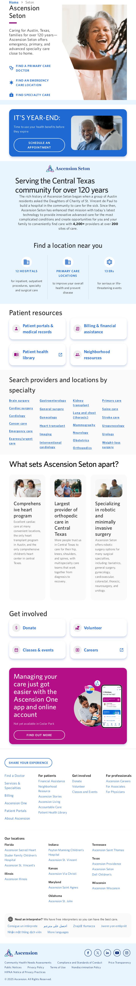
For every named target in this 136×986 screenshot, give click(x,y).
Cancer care (18, 423)
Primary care (111, 400)
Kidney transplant (81, 403)
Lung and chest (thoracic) (84, 415)
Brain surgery (19, 400)
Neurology (80, 432)
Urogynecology (113, 425)
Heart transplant (52, 425)
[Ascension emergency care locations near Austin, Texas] (109, 277)
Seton (29, 2)
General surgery (52, 409)
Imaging (46, 434)
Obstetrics (81, 440)
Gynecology (48, 417)
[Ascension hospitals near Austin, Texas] (26, 277)
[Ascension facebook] (88, 953)
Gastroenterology (53, 400)
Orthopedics (82, 447)
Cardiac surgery (21, 408)
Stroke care (110, 417)
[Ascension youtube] (117, 953)
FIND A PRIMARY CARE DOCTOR (30, 68)
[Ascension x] (97, 953)
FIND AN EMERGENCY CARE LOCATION (29, 83)
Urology (108, 434)
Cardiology (17, 415)
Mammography (84, 425)
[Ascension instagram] (126, 953)
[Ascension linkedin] (107, 953)
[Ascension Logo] (21, 952)
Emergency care (21, 431)
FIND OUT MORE (39, 735)
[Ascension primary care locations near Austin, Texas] (68, 277)
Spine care (110, 409)
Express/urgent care (21, 441)
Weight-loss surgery (111, 445)
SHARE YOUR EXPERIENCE (28, 762)
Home (14, 2)
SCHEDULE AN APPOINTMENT (39, 145)
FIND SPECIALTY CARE (29, 95)
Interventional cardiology (51, 445)
